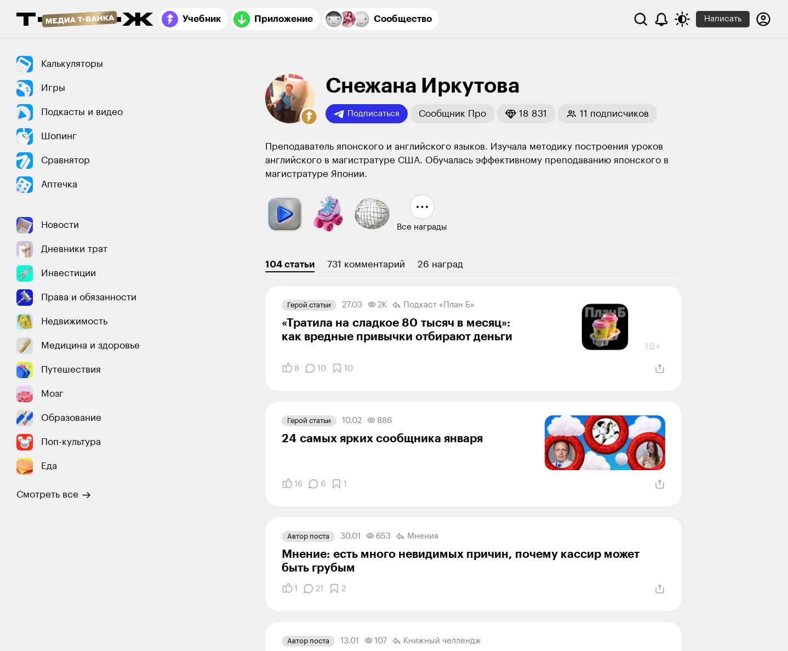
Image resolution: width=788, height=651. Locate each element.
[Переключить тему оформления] (682, 19)
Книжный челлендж (436, 641)
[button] (309, 117)
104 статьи (290, 264)
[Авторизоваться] (763, 19)
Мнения (417, 536)
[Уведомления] (661, 19)
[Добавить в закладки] (342, 368)
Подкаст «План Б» (433, 305)
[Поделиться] (659, 368)
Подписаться (366, 113)
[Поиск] (640, 19)
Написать (722, 19)
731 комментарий (366, 264)
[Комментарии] (315, 368)
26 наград (440, 264)
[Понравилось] (290, 368)
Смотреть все (53, 495)
